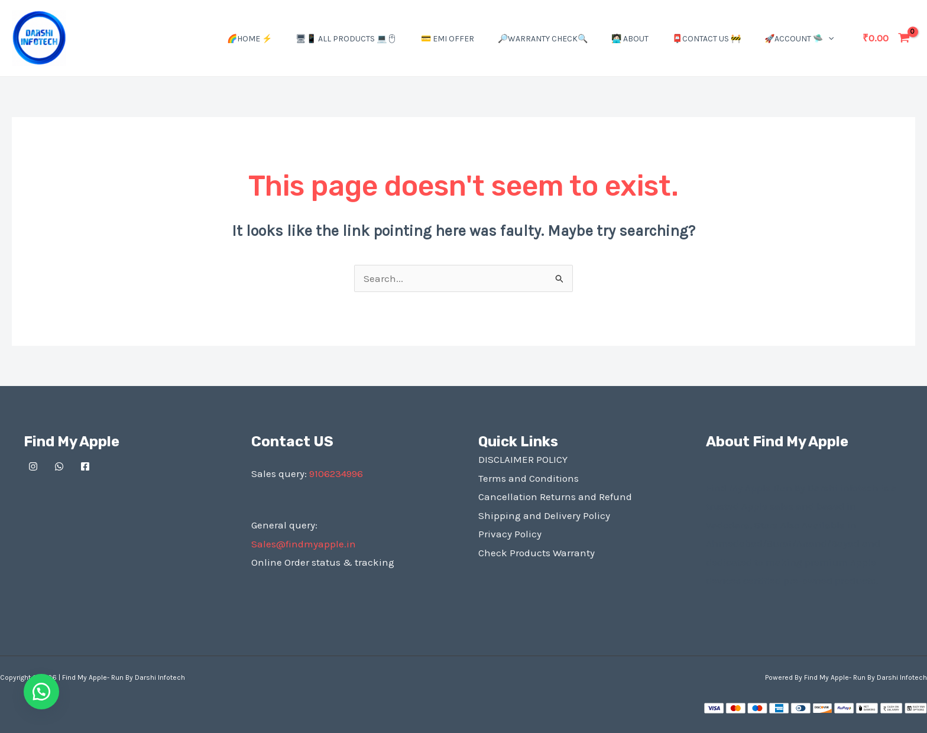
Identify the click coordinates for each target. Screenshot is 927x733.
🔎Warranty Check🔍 (543, 39)
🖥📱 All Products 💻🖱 (346, 39)
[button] (41, 691)
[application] (828, 39)
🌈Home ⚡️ (249, 39)
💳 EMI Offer (447, 39)
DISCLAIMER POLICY (523, 459)
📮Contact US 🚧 (706, 39)
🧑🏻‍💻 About (630, 39)
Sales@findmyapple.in (303, 544)
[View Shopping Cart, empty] (886, 38)
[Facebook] (85, 466)
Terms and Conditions (528, 478)
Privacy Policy (510, 534)
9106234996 (336, 473)
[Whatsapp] (59, 466)
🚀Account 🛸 (799, 39)
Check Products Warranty (536, 553)
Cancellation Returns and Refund (555, 496)
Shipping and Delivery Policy (544, 515)
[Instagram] (33, 466)
